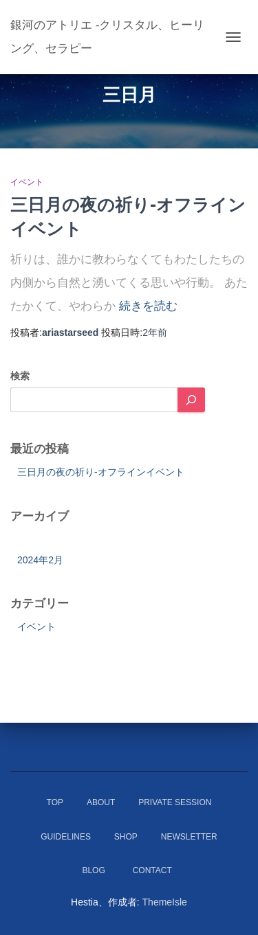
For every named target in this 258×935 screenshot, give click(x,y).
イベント (26, 182)
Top (55, 802)
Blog (93, 870)
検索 (20, 375)
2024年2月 (40, 559)
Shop (126, 837)
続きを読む (148, 306)
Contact (156, 870)
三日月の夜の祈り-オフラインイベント (100, 471)
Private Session (174, 802)
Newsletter (189, 837)
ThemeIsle (164, 902)
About (101, 802)
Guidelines (66, 837)
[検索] (191, 399)
